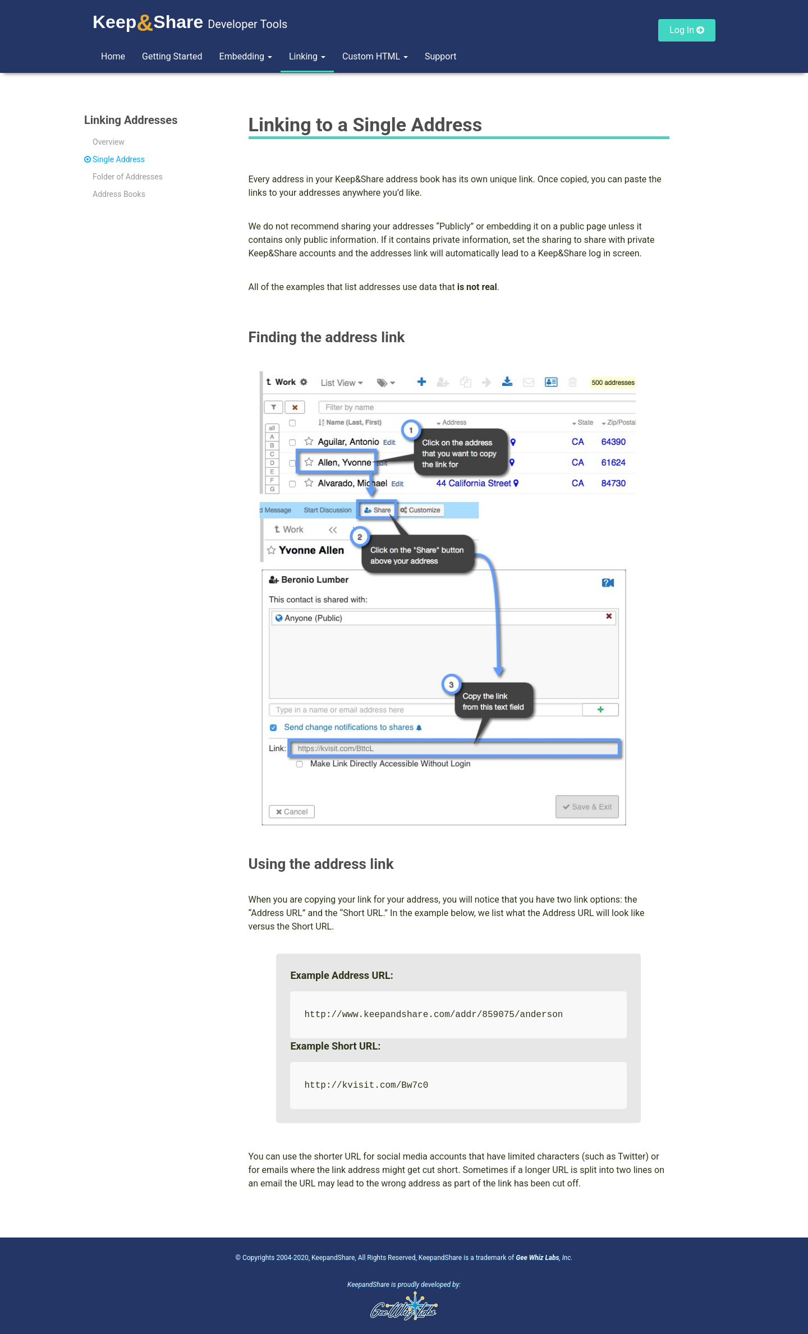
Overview (109, 141)
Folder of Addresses (128, 176)
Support (440, 56)
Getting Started (172, 56)
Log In (686, 30)
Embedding (245, 56)
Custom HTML (375, 56)
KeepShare (148, 22)
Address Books (119, 194)
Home (113, 56)
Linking (307, 56)
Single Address (119, 159)
